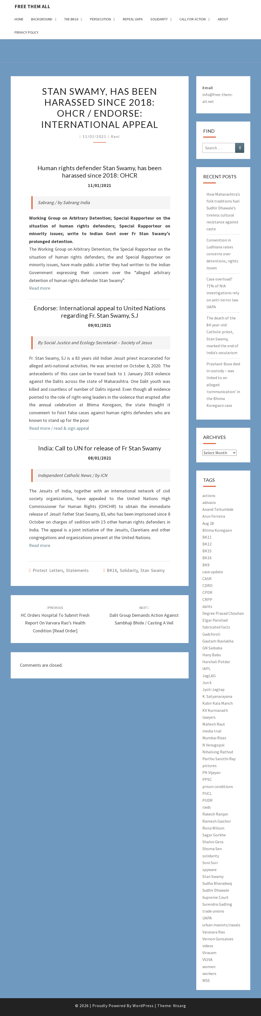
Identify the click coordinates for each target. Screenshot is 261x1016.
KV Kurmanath (215, 710)
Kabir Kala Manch (217, 703)
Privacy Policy (26, 32)
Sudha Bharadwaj (217, 883)
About (223, 19)
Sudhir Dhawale (215, 890)
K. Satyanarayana (217, 696)
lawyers (209, 717)
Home (19, 19)
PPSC (207, 779)
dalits (207, 606)
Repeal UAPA (133, 19)
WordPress (143, 1005)
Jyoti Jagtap (213, 689)
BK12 (207, 543)
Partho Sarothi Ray (219, 758)
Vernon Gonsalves (217, 938)
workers (209, 973)
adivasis (209, 502)
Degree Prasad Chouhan (223, 613)
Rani (115, 136)
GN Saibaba (212, 647)
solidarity (129, 570)
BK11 (207, 537)
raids (206, 807)
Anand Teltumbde (217, 509)
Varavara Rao (213, 931)
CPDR (207, 592)
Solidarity (159, 19)
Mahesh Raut (213, 724)
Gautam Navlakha (217, 641)
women (208, 966)
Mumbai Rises (214, 737)
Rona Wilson (213, 828)
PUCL (207, 793)
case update (212, 571)
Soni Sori (210, 862)
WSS (206, 980)
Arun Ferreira (213, 516)
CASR (207, 578)
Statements (77, 570)
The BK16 (71, 19)
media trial (211, 730)
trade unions (213, 911)
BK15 (207, 550)
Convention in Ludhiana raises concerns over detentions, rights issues (222, 253)
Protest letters (48, 570)
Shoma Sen (212, 848)
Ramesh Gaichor (216, 821)
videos (207, 945)
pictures (209, 765)
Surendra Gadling (217, 904)
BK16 (112, 570)
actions (208, 495)
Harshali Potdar (216, 661)
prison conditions (217, 786)
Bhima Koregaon (217, 530)
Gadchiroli (211, 634)
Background (41, 19)
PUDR (207, 800)
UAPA (207, 917)
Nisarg (179, 1005)
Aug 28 (208, 523)
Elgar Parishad (215, 620)
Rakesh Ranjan (215, 814)
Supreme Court (215, 897)
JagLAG (209, 675)
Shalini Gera (212, 841)
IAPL (206, 668)
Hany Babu (211, 654)
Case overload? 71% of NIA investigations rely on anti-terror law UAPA (222, 292)
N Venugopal (213, 744)
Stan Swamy (152, 570)
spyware (209, 869)
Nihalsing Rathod (217, 751)
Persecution (100, 19)
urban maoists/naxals (221, 924)
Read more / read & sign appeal (59, 428)
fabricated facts (216, 627)
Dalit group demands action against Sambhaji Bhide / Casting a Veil (144, 615)
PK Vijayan (211, 772)
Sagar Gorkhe (214, 834)
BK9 (206, 564)
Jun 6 (207, 682)
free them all (32, 6)
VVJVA (207, 959)
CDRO (207, 585)
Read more (39, 288)
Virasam (209, 952)
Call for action (192, 19)
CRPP (207, 599)
